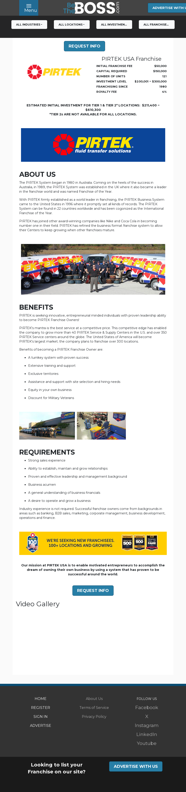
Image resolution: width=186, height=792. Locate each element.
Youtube (146, 743)
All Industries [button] (28, 24)
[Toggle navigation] (28, 8)
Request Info (84, 46)
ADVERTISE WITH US (136, 766)
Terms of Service (94, 708)
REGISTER (40, 708)
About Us (94, 699)
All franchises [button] (156, 24)
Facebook (146, 707)
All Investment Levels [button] (116, 24)
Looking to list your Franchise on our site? (57, 768)
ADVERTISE (40, 725)
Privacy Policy (94, 716)
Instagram (147, 725)
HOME (40, 699)
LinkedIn (146, 734)
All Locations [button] (70, 24)
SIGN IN (41, 716)
